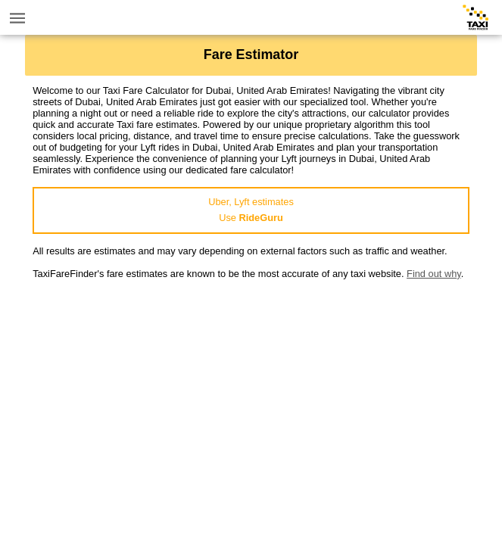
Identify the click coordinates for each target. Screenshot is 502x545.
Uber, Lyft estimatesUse (251, 209)
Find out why (434, 273)
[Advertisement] (251, 385)
